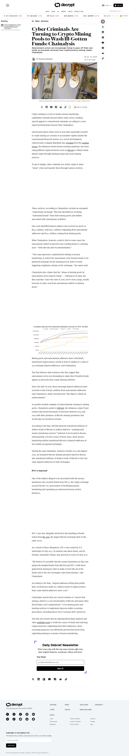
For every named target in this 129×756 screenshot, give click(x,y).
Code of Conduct (75, 721)
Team (51, 718)
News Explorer (86, 709)
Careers (92, 721)
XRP (48, 16)
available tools (43, 622)
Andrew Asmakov (46, 59)
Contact (92, 718)
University (99, 705)
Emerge (63, 11)
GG (58, 11)
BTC (7, 16)
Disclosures (53, 721)
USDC (85, 16)
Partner (53, 705)
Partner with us (116, 11)
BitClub (60, 408)
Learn (53, 11)
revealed (70, 142)
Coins (52, 709)
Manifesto (53, 724)
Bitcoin (70, 150)
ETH (28, 16)
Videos (70, 11)
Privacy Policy (74, 724)
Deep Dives (84, 705)
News (47, 11)
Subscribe (11, 745)
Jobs (91, 724)
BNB (65, 16)
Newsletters (78, 11)
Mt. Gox (46, 537)
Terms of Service (75, 718)
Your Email (41, 657)
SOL (105, 16)
